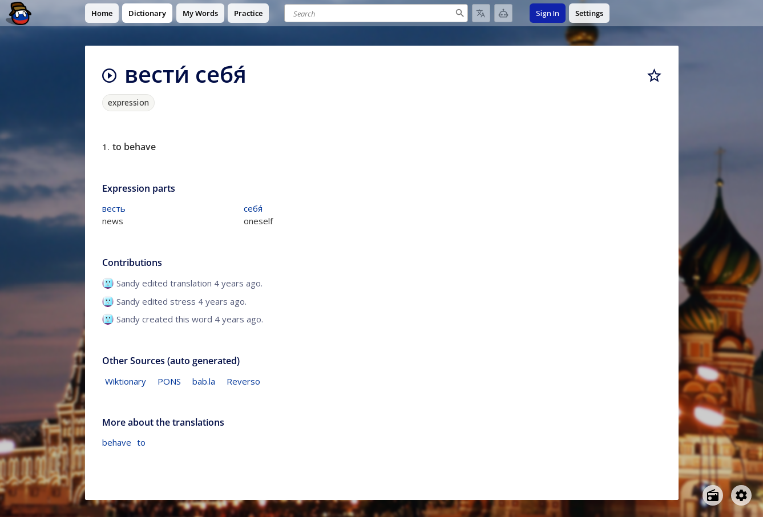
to (141, 442)
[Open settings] (741, 495)
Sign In (547, 13)
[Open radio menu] (713, 495)
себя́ (253, 208)
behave (116, 442)
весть (114, 208)
